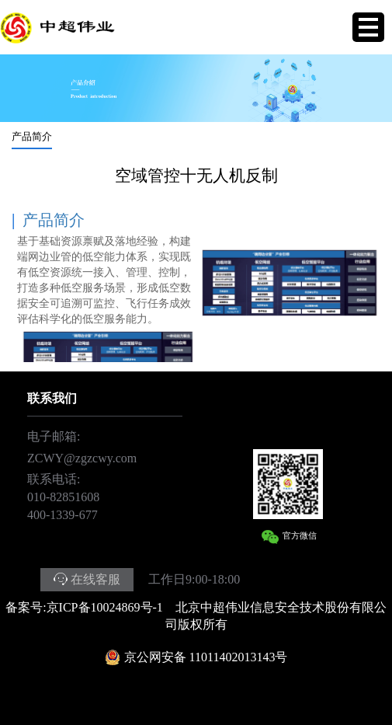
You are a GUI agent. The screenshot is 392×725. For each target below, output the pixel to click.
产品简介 (32, 136)
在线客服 (95, 579)
